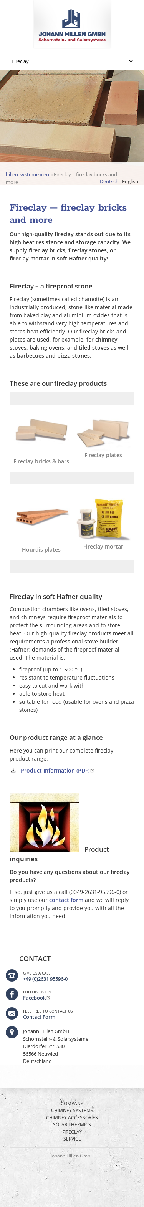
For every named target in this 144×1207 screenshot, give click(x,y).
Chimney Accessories (72, 1117)
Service (72, 1139)
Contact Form (39, 1016)
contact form (66, 900)
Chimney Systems (72, 1110)
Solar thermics (72, 1124)
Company (72, 1103)
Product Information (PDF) (55, 770)
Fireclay (72, 1132)
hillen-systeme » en (27, 174)
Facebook (34, 997)
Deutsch (109, 181)
